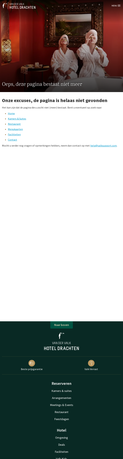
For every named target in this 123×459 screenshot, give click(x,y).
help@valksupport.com (103, 145)
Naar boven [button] (61, 325)
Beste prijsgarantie (32, 365)
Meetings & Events (61, 405)
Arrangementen (61, 398)
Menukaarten (15, 129)
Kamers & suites (61, 391)
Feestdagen (61, 419)
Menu (116, 5)
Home (11, 113)
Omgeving (61, 437)
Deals (61, 445)
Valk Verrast (91, 365)
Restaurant (14, 124)
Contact (12, 139)
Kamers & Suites (17, 118)
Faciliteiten (14, 134)
